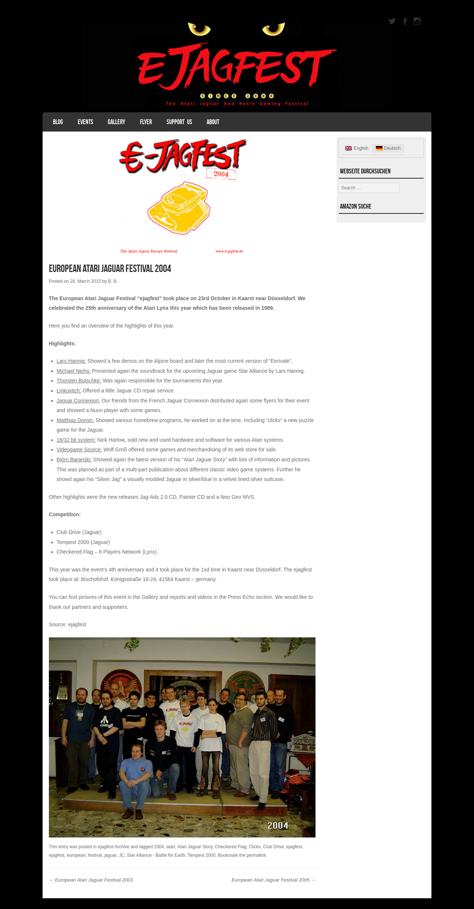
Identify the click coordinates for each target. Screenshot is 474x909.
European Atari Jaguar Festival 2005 (273, 880)
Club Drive (273, 846)
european (76, 855)
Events (85, 122)
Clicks (255, 846)
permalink (256, 855)
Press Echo (241, 597)
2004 (159, 846)
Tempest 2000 (202, 855)
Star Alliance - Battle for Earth (156, 855)
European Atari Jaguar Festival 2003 (91, 880)
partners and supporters (99, 607)
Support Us (179, 122)
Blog (58, 122)
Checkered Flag (231, 846)
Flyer (146, 122)
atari (170, 846)
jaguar (110, 855)
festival (95, 855)
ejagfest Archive (114, 846)
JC (121, 855)
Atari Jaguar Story (195, 846)
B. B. (113, 281)
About (213, 122)
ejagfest (77, 624)
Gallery (116, 122)
